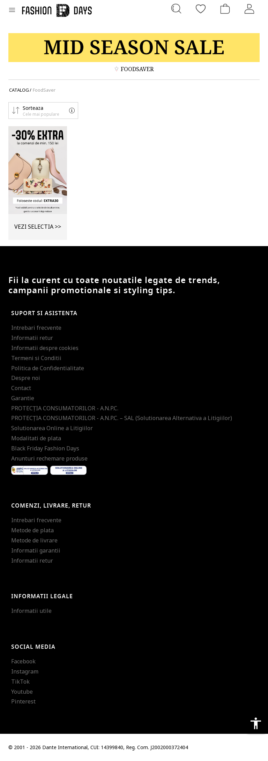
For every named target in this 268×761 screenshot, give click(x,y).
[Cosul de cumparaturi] (225, 8)
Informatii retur (32, 338)
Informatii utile (31, 611)
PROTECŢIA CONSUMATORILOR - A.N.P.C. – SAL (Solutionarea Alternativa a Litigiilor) (121, 418)
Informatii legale (42, 596)
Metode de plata (32, 530)
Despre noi (25, 378)
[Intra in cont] (249, 8)
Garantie (22, 398)
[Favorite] (200, 8)
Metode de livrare (34, 540)
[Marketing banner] (134, 47)
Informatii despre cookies (45, 348)
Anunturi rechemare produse (49, 458)
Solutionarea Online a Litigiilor (52, 428)
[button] (43, 110)
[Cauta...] (176, 8)
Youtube (22, 691)
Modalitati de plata (36, 438)
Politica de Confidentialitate (47, 368)
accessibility (256, 723)
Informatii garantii (35, 550)
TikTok (20, 681)
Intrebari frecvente (36, 328)
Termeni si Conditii (36, 358)
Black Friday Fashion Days (45, 448)
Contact (21, 388)
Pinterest (23, 701)
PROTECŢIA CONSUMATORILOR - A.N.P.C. (64, 408)
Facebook (23, 661)
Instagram (24, 671)
